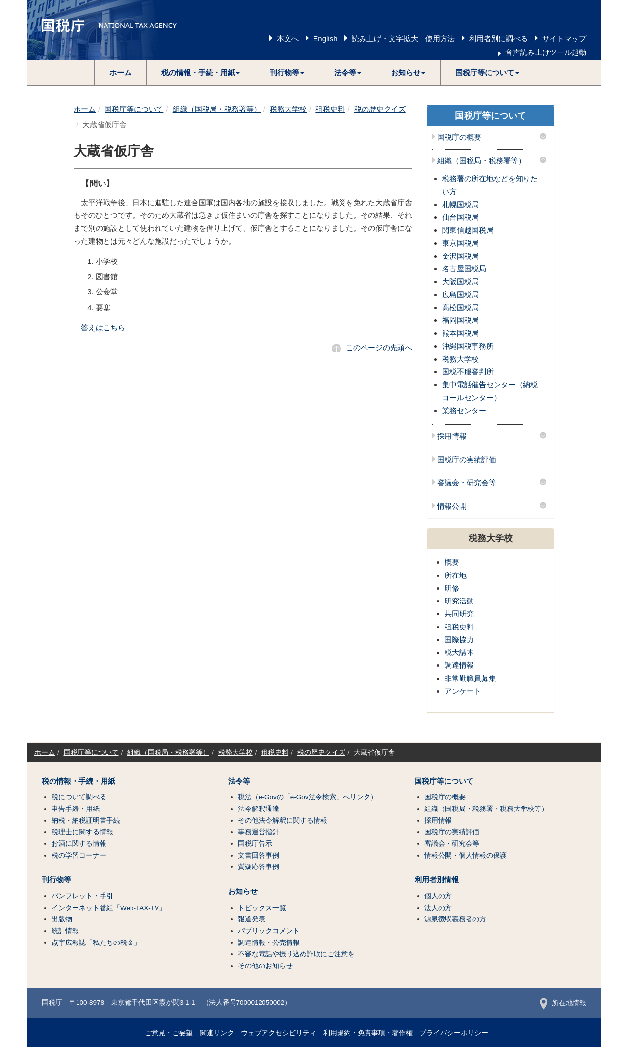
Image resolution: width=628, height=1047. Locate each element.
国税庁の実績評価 (466, 460)
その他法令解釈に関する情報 (282, 820)
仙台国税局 (460, 217)
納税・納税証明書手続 (86, 820)
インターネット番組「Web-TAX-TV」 (109, 908)
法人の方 (438, 908)
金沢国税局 (460, 256)
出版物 (62, 919)
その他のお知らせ (265, 965)
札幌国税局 (460, 204)
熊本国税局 (460, 333)
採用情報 (452, 436)
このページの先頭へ (379, 347)
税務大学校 (288, 109)
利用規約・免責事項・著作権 (368, 1033)
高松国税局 (460, 307)
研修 (452, 588)
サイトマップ (564, 38)
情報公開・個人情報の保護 (465, 855)
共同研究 (459, 613)
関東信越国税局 (468, 230)
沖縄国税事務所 (468, 346)
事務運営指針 (258, 832)
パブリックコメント (269, 931)
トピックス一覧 (262, 908)
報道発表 (251, 919)
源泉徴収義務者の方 (455, 919)
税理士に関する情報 (82, 832)
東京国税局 (460, 243)
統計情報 (65, 931)
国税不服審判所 (468, 371)
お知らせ (243, 891)
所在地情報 (563, 1003)
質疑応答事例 (258, 866)
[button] (201, 72)
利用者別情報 (437, 880)
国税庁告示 (255, 843)
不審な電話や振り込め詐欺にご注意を (296, 954)
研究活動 (459, 601)
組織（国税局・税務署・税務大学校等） (486, 808)
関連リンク (217, 1033)
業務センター (464, 410)
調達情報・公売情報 (269, 942)
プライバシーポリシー (453, 1033)
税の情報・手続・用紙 (78, 781)
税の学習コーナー (79, 855)
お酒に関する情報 (79, 843)
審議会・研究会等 (466, 483)
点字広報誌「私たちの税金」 (96, 942)
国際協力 (459, 639)
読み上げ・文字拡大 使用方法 (403, 38)
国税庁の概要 (459, 137)
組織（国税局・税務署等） (217, 109)
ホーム (120, 72)
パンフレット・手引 (82, 896)
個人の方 (438, 896)
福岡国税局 (460, 320)
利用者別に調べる (498, 38)
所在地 (456, 575)
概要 (452, 562)
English (325, 38)
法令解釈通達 (258, 808)
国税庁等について (134, 109)
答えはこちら (103, 327)
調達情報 (459, 665)
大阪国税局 (460, 281)
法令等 (239, 781)
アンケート (463, 691)
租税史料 (330, 109)
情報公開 (452, 506)
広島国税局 (460, 294)
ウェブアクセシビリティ (278, 1033)
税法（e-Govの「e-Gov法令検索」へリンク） (307, 797)
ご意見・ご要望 (169, 1033)
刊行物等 (56, 880)
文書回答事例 (258, 855)
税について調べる (79, 797)
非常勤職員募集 (470, 678)
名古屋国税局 (464, 268)
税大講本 (459, 652)
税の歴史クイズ (380, 109)
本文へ (288, 38)
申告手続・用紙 (76, 808)
